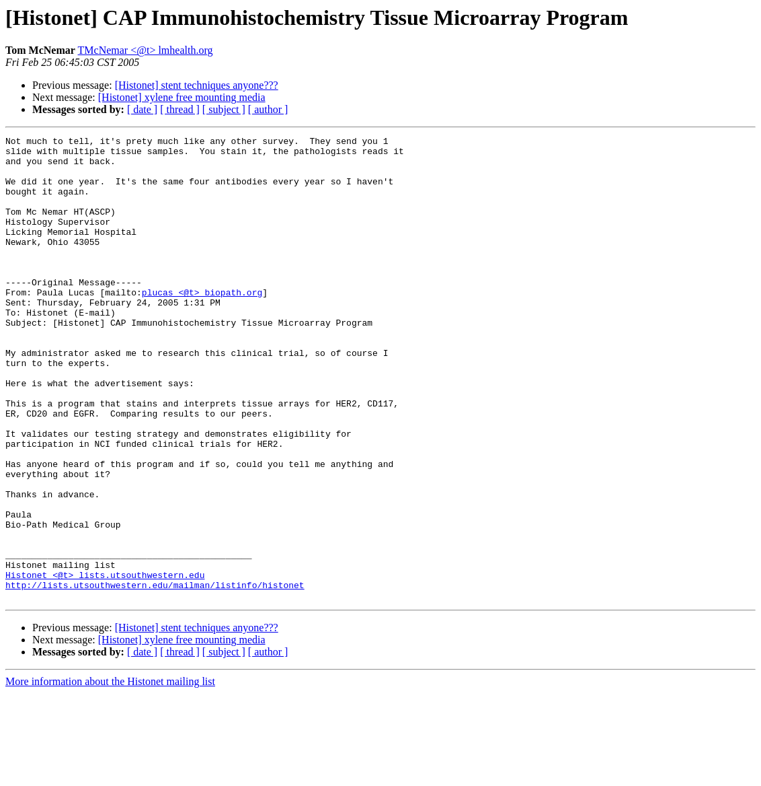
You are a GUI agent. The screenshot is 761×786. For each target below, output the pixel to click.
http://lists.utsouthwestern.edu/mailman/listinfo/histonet (155, 676)
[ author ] (268, 109)
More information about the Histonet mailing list (110, 774)
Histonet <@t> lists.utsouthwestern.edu (104, 663)
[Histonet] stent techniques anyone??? (196, 85)
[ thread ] (180, 109)
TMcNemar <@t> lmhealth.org (145, 50)
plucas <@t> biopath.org (202, 324)
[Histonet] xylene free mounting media (182, 97)
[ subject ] (223, 109)
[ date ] (142, 109)
